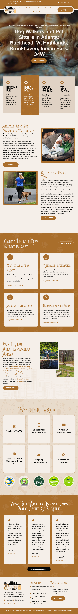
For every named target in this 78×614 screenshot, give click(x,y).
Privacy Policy (49, 610)
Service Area (49, 8)
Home (21, 8)
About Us (29, 8)
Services (39, 8)
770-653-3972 (19, 381)
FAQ (33, 11)
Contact (40, 11)
